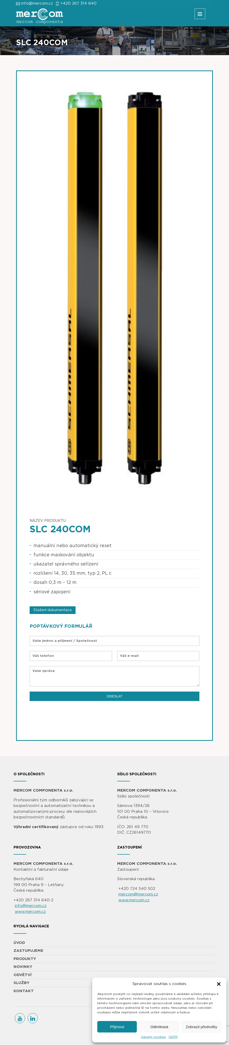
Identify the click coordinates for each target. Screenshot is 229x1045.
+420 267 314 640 (79, 3)
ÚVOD (19, 943)
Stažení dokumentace (52, 610)
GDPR (173, 1036)
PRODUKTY (25, 959)
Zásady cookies (153, 1036)
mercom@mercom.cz (138, 894)
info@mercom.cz (37, 3)
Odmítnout (159, 1027)
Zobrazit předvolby (201, 1027)
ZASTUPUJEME (28, 951)
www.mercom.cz (30, 912)
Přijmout (117, 1027)
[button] (218, 984)
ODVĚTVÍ (23, 975)
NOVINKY (23, 967)
